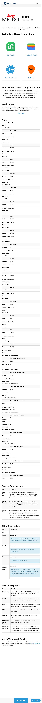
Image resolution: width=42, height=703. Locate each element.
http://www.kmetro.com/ (34, 643)
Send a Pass (11, 107)
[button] (37, 3)
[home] (10, 3)
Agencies (4, 5)
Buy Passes (21, 700)
